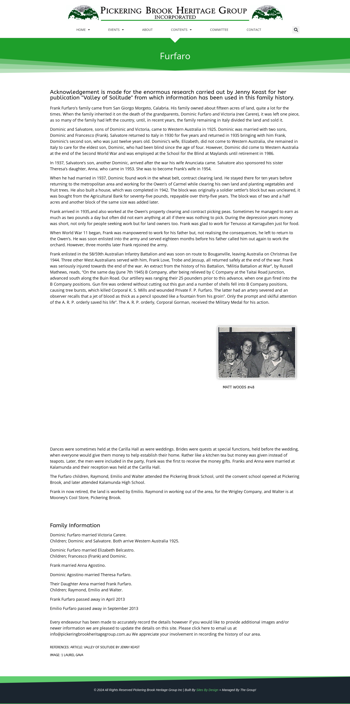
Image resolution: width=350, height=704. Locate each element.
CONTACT (254, 29)
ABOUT (147, 29)
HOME (83, 30)
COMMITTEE (219, 29)
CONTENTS (181, 30)
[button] (296, 30)
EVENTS (116, 30)
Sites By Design (207, 690)
